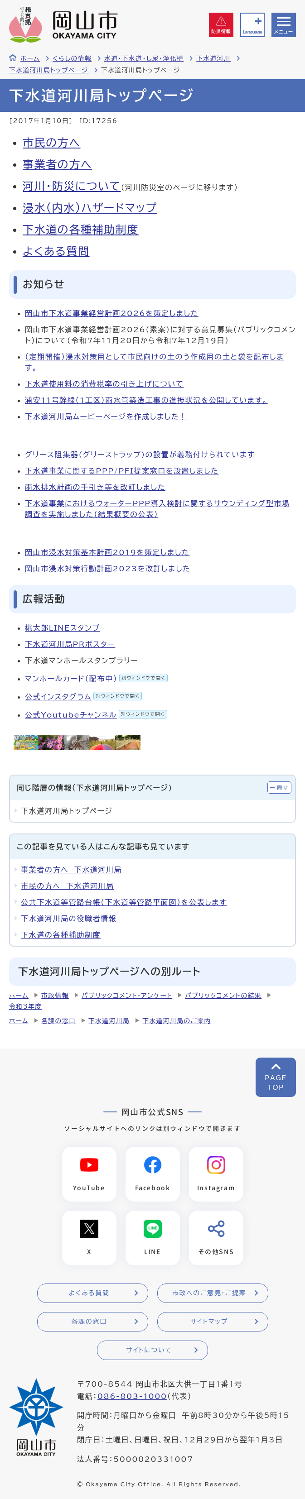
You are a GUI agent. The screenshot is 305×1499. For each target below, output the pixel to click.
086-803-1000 (132, 1396)
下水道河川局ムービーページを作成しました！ (106, 416)
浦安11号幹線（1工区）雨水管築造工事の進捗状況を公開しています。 (146, 400)
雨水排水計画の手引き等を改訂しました (95, 487)
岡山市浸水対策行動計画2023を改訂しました (107, 568)
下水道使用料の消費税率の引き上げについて (104, 384)
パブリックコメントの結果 (223, 995)
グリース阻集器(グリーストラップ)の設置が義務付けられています (140, 454)
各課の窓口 (58, 1021)
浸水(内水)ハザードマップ (90, 207)
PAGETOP (276, 1083)
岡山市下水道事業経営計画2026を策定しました (111, 313)
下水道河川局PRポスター (70, 644)
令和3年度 (25, 1006)
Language (252, 32)
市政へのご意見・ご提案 (209, 1293)
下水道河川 (213, 58)
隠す (283, 787)
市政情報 (55, 995)
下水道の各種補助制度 (81, 229)
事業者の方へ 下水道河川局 (71, 869)
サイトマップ (209, 1321)
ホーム (30, 58)
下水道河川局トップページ (48, 70)
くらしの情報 (72, 58)
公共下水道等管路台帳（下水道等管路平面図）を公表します (124, 902)
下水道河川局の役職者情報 (68, 918)
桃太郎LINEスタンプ (62, 628)
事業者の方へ (57, 164)
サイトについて (149, 1350)
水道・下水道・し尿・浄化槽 (144, 58)
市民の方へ (52, 142)
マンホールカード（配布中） (96, 678)
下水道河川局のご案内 (176, 1021)
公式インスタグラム (83, 696)
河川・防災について (72, 186)
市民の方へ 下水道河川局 (67, 886)
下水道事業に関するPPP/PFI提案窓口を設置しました (122, 470)
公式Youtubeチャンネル (96, 714)
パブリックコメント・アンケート (127, 995)
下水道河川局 (109, 1021)
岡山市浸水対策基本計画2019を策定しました (107, 552)
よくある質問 (56, 251)
